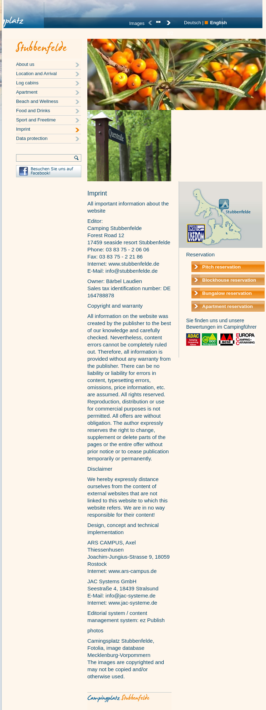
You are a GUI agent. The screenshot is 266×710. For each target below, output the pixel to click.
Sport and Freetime (36, 119)
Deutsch (192, 22)
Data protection (31, 138)
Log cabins (27, 82)
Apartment (26, 92)
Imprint (23, 129)
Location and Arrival (36, 73)
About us (25, 64)
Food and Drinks (33, 110)
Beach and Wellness (37, 101)
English (218, 22)
